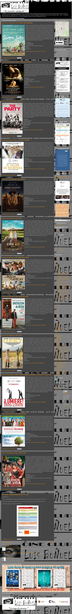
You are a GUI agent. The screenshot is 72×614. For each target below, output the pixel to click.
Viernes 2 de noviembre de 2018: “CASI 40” (12, 218)
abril (58, 304)
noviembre (58, 269)
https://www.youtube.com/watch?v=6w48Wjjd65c (35, 129)
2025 (57, 257)
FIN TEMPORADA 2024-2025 (10, 557)
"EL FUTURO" (57, 326)
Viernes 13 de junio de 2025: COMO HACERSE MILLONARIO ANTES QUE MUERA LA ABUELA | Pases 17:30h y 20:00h (21, 552)
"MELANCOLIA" (57, 332)
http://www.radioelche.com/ (59, 249)
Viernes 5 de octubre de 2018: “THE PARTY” (12, 101)
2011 (57, 317)
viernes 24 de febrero (58, 364)
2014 (57, 313)
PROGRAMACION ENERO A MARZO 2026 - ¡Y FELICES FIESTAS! (14, 547)
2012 (55, 333)
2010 (57, 318)
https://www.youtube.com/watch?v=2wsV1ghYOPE (36, 363)
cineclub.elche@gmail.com (58, 224)
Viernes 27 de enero (58, 368)
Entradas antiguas (49, 542)
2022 (57, 262)
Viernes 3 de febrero (58, 369)
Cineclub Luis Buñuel (66, 393)
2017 (57, 308)
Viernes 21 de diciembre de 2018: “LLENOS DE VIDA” (14, 453)
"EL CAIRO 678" (57, 325)
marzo (58, 305)
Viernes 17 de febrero (58, 357)
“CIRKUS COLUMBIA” (58, 324)
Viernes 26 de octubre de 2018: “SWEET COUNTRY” (13, 179)
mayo (58, 302)
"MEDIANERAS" (57, 330)
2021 (57, 263)
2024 (57, 259)
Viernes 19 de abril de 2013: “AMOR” (60, 360)
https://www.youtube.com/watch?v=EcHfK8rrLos (37, 483)
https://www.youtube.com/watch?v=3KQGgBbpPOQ (37, 168)
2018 (57, 267)
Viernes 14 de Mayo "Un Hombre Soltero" (61, 354)
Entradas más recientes (6, 542)
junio (58, 301)
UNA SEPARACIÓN (57, 343)
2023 (57, 260)
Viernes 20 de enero (58, 361)
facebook (56, 229)
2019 (57, 266)
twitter (56, 232)
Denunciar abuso (58, 389)
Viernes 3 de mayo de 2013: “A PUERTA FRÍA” (61, 370)
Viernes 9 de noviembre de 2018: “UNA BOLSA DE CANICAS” (15, 257)
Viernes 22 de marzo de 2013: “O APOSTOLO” (61, 363)
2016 (57, 310)
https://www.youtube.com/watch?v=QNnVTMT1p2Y (38, 284)
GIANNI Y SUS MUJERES (58, 338)
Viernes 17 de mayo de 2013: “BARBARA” (60, 359)
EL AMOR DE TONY (57, 334)
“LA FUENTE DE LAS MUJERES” (59, 329)
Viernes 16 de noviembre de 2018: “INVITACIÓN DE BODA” (15, 296)
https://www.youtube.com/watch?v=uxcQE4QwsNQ (38, 442)
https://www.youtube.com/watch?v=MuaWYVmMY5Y (37, 206)
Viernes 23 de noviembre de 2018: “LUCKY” (12, 335)
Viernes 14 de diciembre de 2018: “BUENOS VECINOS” (14, 414)
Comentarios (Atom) (9, 544)
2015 (57, 311)
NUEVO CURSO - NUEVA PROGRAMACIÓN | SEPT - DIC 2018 (15, 494)
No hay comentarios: (13, 57)
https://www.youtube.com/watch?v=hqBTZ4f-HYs (36, 87)
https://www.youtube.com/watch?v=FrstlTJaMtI (37, 51)
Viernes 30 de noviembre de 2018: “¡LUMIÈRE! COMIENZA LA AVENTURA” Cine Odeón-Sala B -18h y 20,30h (26, 374)
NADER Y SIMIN (57, 342)
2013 (57, 314)
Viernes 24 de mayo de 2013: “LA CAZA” (60, 365)
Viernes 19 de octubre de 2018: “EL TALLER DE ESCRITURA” (15, 140)
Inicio (29, 542)
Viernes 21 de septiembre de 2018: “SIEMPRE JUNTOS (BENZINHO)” (17, 23)
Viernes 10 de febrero (58, 347)
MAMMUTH (56, 341)
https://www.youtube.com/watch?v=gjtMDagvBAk (38, 402)
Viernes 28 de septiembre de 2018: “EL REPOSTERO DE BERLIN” (17, 62)
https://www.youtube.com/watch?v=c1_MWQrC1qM (38, 325)
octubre (58, 270)
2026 (57, 256)
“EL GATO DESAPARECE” (58, 328)
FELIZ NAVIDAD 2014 (58, 337)
